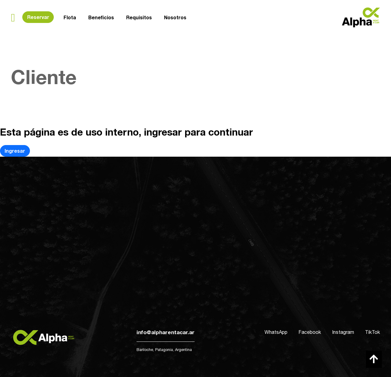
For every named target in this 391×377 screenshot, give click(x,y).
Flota (70, 17)
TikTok (372, 332)
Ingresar (15, 151)
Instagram (343, 332)
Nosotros (175, 16)
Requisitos (139, 17)
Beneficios (101, 17)
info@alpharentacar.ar (166, 332)
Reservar (38, 17)
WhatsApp (276, 332)
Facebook (309, 332)
